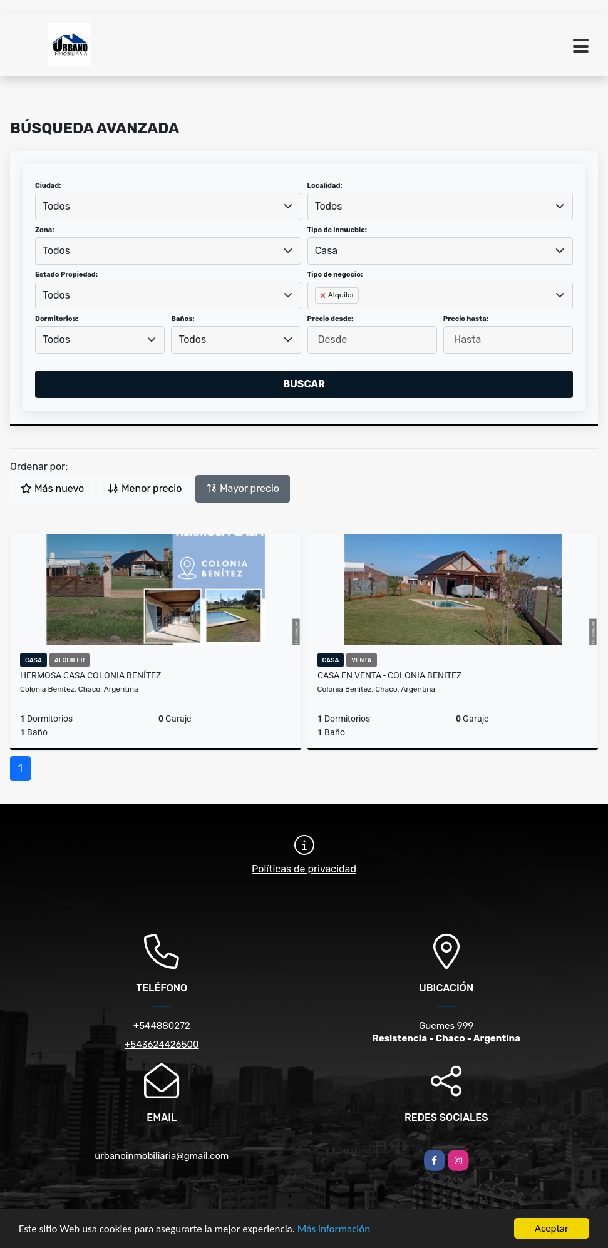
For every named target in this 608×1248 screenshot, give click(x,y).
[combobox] (168, 206)
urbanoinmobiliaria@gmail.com (162, 1156)
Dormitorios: (56, 319)
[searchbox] (318, 315)
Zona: (44, 230)
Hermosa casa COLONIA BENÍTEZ (90, 675)
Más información (333, 1229)
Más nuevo (52, 488)
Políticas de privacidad (304, 869)
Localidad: (325, 186)
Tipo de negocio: (335, 274)
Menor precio (145, 488)
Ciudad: (48, 186)
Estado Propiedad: (66, 274)
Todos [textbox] (56, 206)
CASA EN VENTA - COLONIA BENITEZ (389, 675)
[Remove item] (323, 295)
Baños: (182, 319)
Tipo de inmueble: (337, 230)
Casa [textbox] (326, 251)
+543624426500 (162, 1044)
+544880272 (161, 1025)
